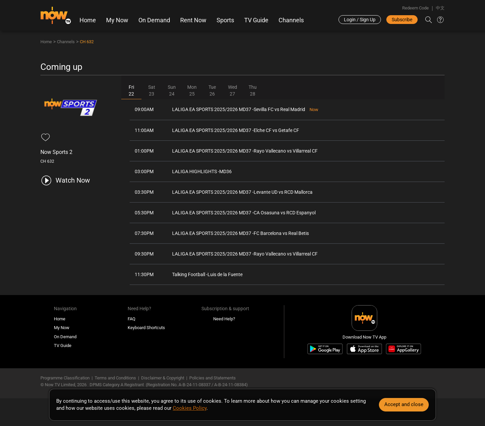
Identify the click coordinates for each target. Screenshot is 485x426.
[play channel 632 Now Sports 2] (65, 180)
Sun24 (172, 90)
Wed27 (232, 90)
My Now (117, 20)
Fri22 (131, 90)
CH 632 (87, 41)
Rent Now (193, 20)
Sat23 (151, 90)
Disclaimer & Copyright (162, 377)
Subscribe (402, 19)
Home (87, 20)
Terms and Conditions (115, 377)
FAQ (131, 318)
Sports (225, 20)
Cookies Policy (189, 408)
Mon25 (192, 90)
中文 (440, 7)
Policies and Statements (212, 377)
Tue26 (212, 90)
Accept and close (403, 404)
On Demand (154, 20)
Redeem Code (415, 7)
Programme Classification (65, 377)
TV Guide (256, 20)
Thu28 (253, 90)
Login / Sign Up (360, 19)
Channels (291, 20)
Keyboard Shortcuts (146, 327)
